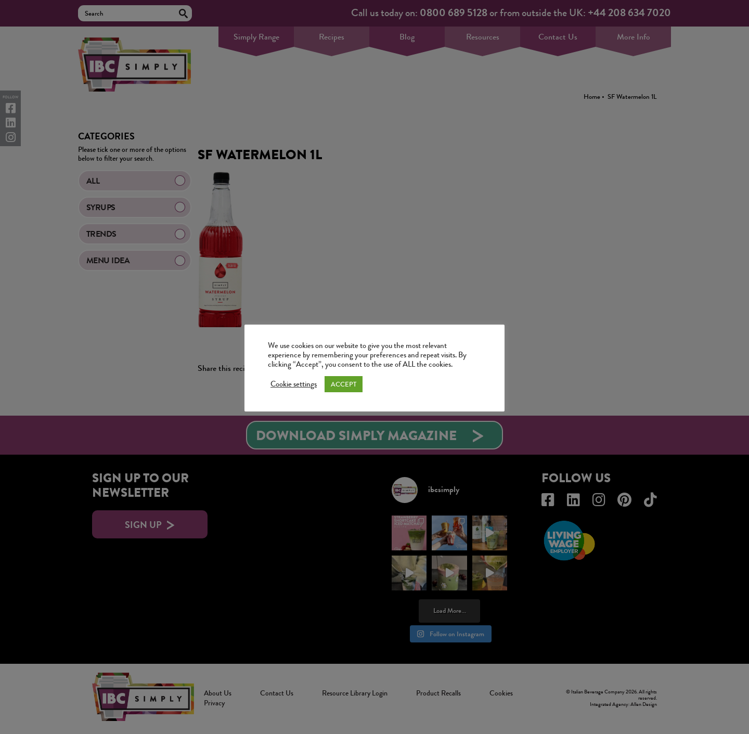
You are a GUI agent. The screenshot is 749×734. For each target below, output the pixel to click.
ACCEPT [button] (343, 384)
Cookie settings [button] (293, 384)
